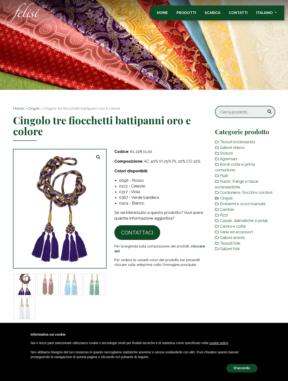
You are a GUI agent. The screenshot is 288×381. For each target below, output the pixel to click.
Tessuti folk (230, 243)
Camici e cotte (233, 226)
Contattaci (137, 232)
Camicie (227, 209)
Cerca (269, 112)
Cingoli (33, 108)
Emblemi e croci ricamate (243, 203)
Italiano (269, 15)
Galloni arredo (232, 237)
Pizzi (224, 215)
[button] (98, 157)
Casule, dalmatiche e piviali (244, 220)
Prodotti (190, 15)
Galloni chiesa (232, 147)
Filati (224, 175)
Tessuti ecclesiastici (237, 141)
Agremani (228, 158)
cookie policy (218, 343)
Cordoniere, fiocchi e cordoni (246, 192)
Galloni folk (230, 248)
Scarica (216, 15)
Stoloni (226, 153)
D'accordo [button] (242, 368)
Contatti (241, 15)
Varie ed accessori (236, 231)
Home (166, 15)
